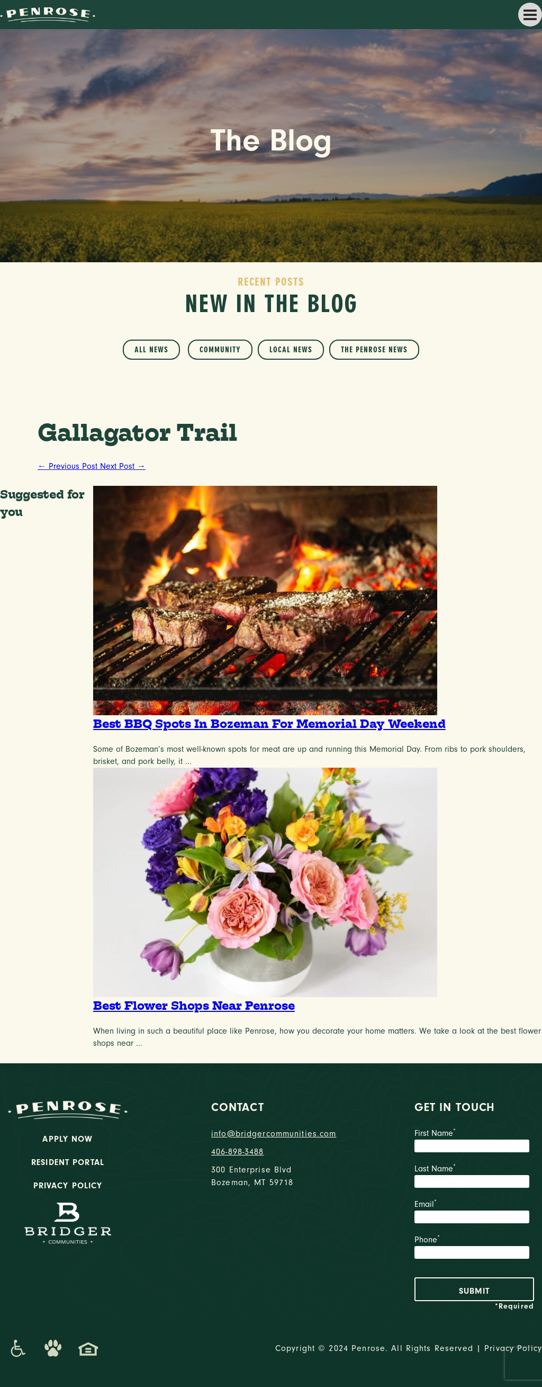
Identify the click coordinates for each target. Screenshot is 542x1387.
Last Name (474, 1177)
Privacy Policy (68, 1185)
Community (220, 349)
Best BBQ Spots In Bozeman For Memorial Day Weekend (269, 724)
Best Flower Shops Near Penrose (194, 1006)
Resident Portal (67, 1162)
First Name (474, 1141)
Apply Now (67, 1139)
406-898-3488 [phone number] (237, 1152)
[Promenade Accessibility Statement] (17, 1348)
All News (151, 349)
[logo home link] (47, 14)
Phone (474, 1248)
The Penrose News (374, 349)
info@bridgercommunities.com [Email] (271, 1134)
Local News (290, 349)
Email (474, 1212)
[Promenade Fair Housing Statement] (88, 1348)
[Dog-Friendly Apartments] (52, 1348)
